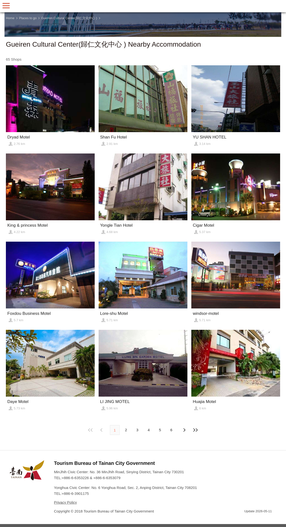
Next (102, 430)
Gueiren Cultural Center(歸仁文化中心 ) (69, 18)
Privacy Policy (65, 502)
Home (10, 18)
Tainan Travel (143, 6)
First (90, 430)
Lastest (195, 430)
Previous (184, 430)
